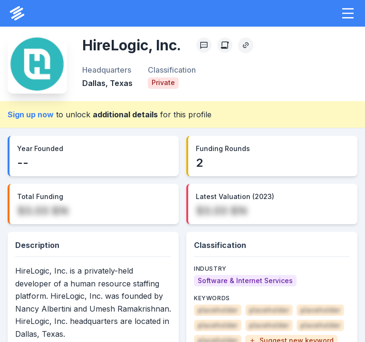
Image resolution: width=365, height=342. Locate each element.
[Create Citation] (224, 45)
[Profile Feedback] (203, 45)
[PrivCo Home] (17, 13)
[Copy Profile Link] (245, 45)
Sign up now (31, 114)
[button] (347, 13)
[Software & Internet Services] (245, 280)
